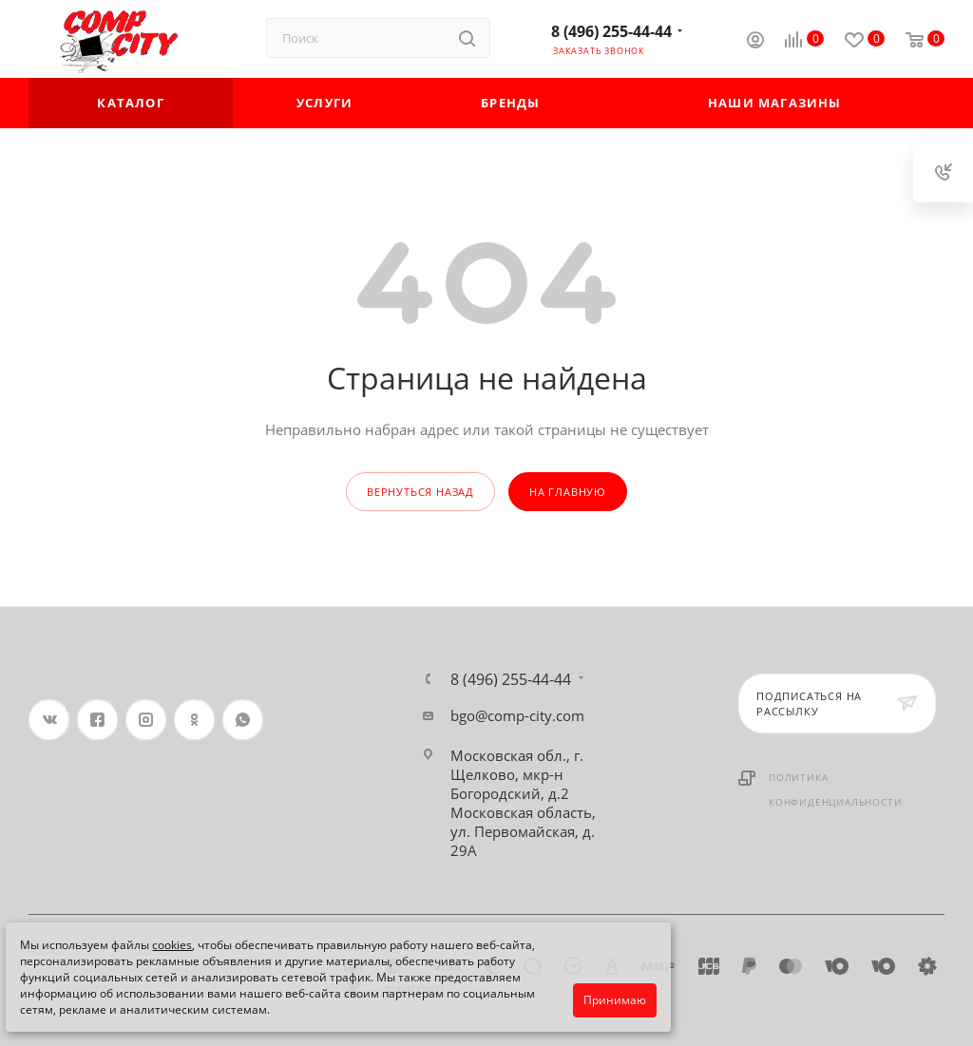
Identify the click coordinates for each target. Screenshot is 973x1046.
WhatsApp (242, 719)
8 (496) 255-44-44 (611, 31)
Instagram (145, 719)
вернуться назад (420, 492)
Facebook (97, 719)
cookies (172, 945)
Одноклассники (194, 719)
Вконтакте (49, 719)
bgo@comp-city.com (517, 715)
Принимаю (614, 1000)
